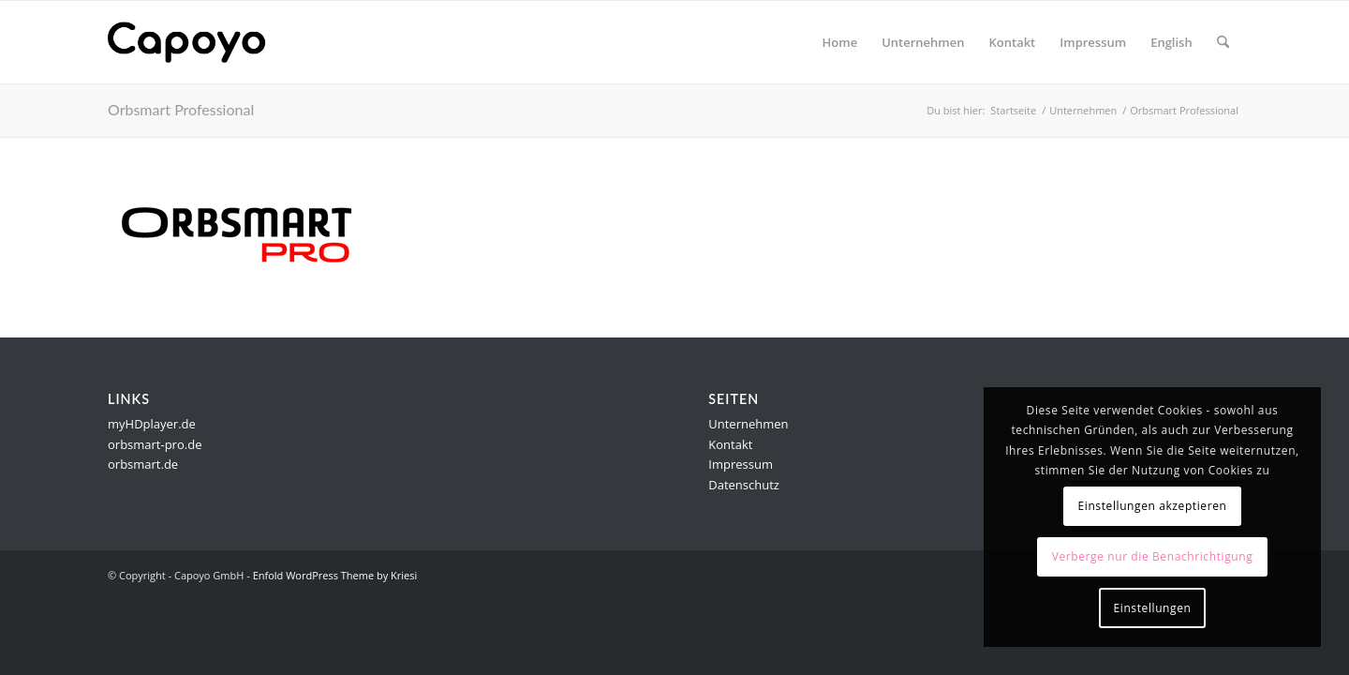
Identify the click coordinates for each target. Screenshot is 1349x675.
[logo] (198, 42)
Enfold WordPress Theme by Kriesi (335, 575)
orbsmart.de (143, 464)
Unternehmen (748, 423)
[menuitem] (840, 42)
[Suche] (1223, 42)
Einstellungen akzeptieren (1151, 506)
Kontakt (730, 444)
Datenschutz (743, 484)
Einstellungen (1153, 608)
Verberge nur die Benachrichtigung (1152, 556)
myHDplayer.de (152, 423)
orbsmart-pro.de (154, 444)
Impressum (740, 464)
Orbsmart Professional (181, 109)
